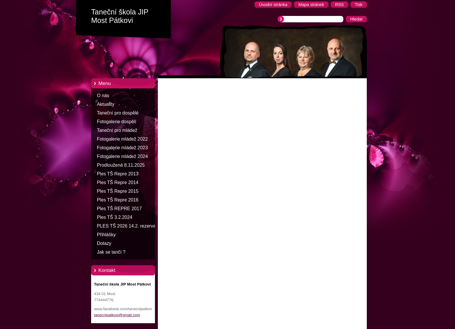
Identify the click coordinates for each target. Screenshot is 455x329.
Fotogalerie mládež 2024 (122, 156)
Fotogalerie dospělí (116, 121)
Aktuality (105, 104)
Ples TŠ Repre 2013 (117, 173)
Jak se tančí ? (111, 252)
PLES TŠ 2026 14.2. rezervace (128, 225)
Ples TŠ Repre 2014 (117, 182)
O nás (103, 95)
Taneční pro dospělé (117, 112)
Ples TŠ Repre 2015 (117, 191)
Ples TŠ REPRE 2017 (119, 208)
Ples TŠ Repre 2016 (117, 199)
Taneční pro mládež (117, 130)
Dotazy (104, 243)
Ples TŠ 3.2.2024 (114, 217)
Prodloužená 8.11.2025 (121, 165)
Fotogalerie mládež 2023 (122, 147)
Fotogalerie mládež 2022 (122, 139)
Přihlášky (106, 234)
